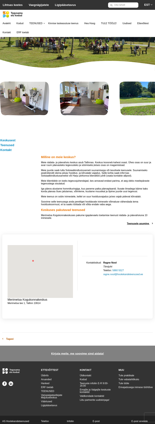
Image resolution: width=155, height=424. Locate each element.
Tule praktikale (126, 358)
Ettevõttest (143, 23)
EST (147, 4)
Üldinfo (45, 358)
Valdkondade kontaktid (92, 378)
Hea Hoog (89, 23)
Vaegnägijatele (39, 4)
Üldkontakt (85, 358)
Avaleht (7, 23)
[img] (24, 99)
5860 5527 (118, 253)
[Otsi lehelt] (123, 5)
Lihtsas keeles (13, 4)
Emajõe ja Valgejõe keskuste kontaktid (95, 373)
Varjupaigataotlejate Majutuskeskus (51, 378)
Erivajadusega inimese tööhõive (136, 369)
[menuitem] (124, 5)
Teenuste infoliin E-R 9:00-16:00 (94, 367)
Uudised (126, 23)
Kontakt (7, 32)
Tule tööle (124, 366)
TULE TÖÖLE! (109, 23)
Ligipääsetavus (65, 4)
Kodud (19, 23)
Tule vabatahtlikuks (129, 362)
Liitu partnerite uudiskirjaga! (94, 382)
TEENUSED (35, 23)
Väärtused (46, 384)
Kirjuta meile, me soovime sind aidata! (77, 336)
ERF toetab (23, 32)
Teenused (7, 145)
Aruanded (46, 362)
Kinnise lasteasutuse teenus (63, 23)
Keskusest (7, 140)
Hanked (45, 366)
